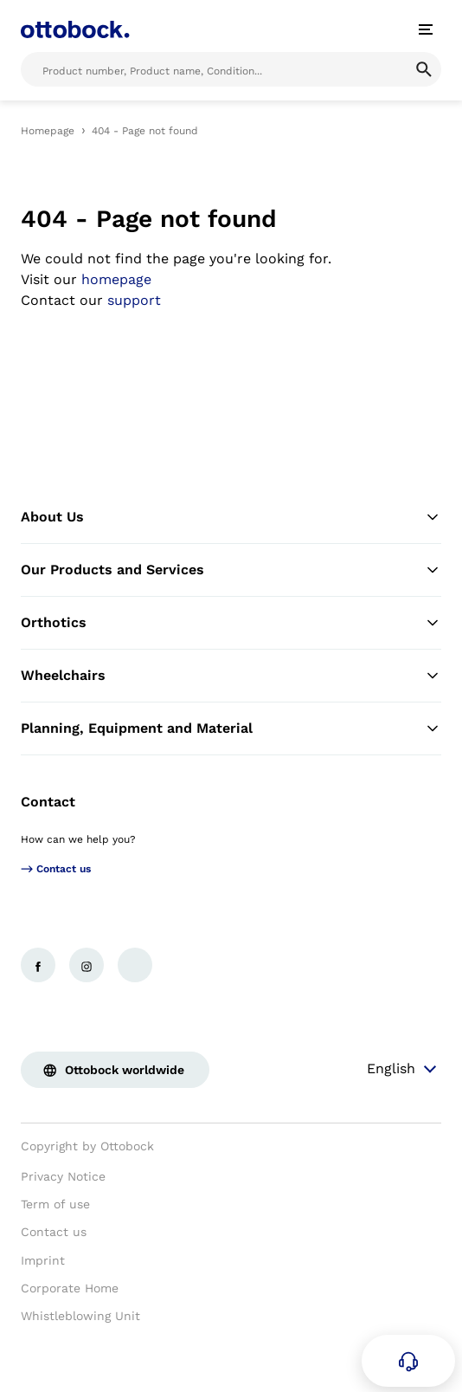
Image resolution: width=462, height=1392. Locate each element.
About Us (231, 517)
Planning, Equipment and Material (231, 728)
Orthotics (231, 622)
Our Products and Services (231, 570)
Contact (48, 801)
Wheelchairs (231, 675)
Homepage (47, 131)
